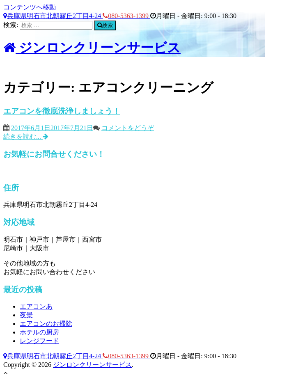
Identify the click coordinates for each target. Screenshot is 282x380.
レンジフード (39, 340)
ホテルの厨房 (39, 332)
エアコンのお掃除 (46, 323)
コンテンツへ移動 (29, 7)
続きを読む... (25, 136)
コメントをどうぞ (127, 127)
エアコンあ (36, 306)
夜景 (26, 314)
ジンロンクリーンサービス (92, 47)
